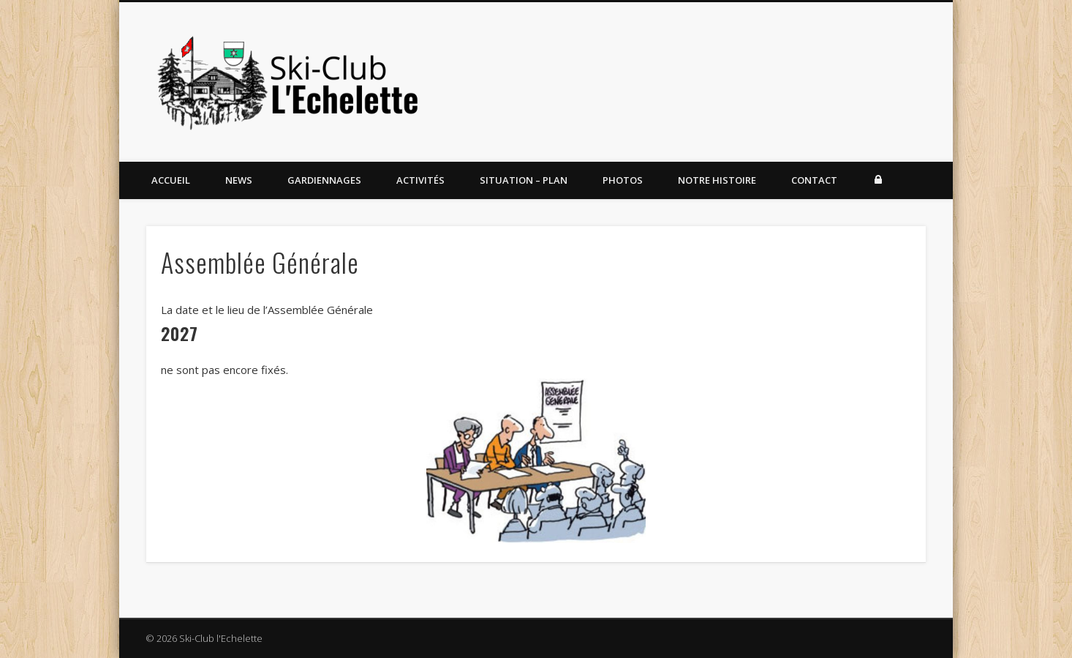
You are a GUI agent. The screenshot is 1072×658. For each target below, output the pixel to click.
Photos (623, 180)
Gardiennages (324, 180)
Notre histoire (717, 180)
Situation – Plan (523, 180)
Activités (420, 180)
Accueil (170, 180)
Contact (814, 180)
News (238, 180)
